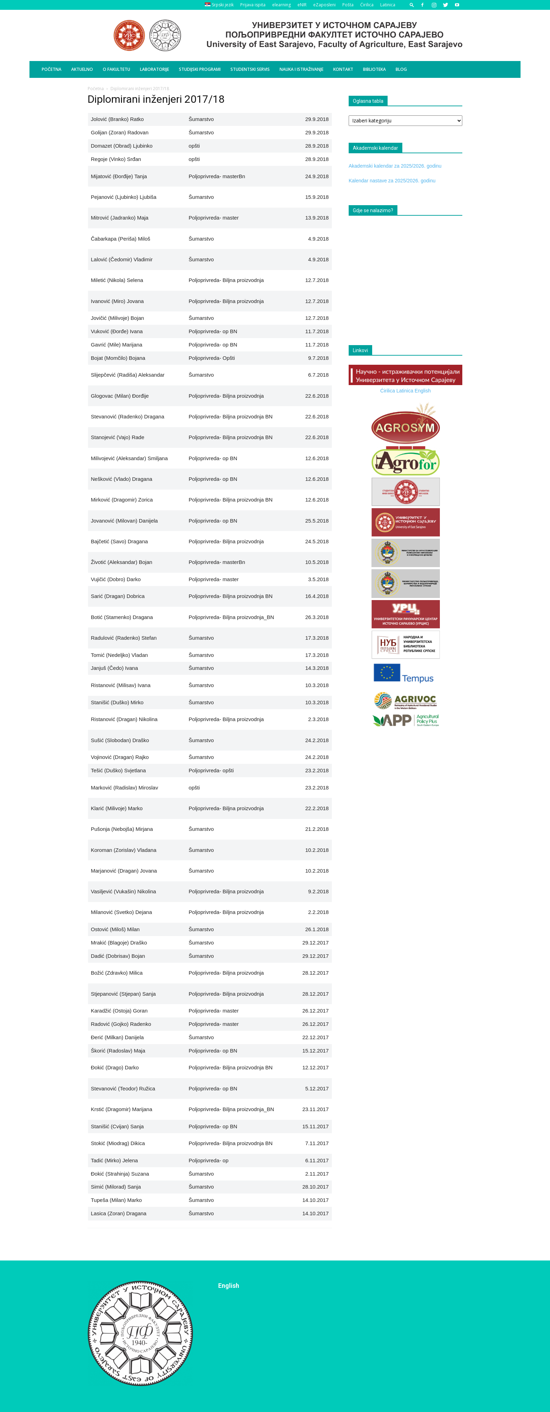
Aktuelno (82, 69)
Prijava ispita (253, 5)
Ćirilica (367, 5)
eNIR (302, 5)
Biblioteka (374, 69)
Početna (51, 69)
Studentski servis (250, 69)
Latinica (387, 5)
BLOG (401, 69)
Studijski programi (200, 69)
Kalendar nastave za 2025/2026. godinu (392, 180)
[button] (412, 4)
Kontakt (343, 69)
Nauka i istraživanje (301, 69)
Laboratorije (154, 69)
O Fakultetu (116, 69)
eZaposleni (324, 5)
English (423, 391)
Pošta (348, 5)
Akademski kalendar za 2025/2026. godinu (395, 166)
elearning (281, 5)
